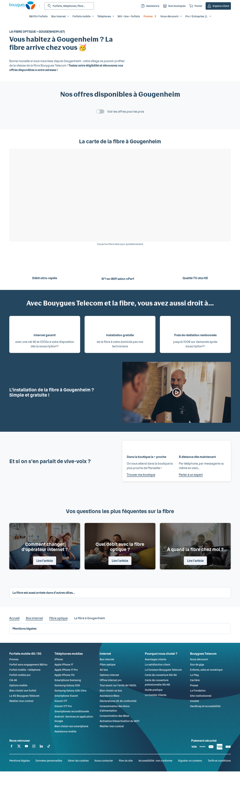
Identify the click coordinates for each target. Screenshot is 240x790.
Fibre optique (58, 618)
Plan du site (126, 760)
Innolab (194, 700)
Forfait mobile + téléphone (25, 669)
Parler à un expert (191, 474)
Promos (150, 16)
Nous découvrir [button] (169, 16)
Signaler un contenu (190, 760)
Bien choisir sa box (111, 690)
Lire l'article (44, 560)
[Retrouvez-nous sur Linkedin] (41, 747)
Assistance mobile (65, 731)
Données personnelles (49, 760)
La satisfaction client (157, 664)
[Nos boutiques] (174, 6)
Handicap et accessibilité (205, 706)
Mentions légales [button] (24, 628)
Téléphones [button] (104, 16)
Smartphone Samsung (67, 680)
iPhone (58, 659)
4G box (104, 669)
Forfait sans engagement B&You (28, 664)
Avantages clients (155, 659)
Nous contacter (103, 760)
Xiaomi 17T (60, 700)
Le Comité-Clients (155, 695)
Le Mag (194, 674)
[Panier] (195, 6)
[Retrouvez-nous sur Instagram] (34, 747)
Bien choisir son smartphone (71, 726)
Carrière (195, 680)
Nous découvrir (199, 659)
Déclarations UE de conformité (118, 700)
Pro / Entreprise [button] (196, 16)
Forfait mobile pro (19, 674)
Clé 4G (13, 680)
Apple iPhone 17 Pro (66, 669)
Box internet (34, 618)
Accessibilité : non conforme (155, 760)
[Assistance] (150, 6)
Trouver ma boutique (141, 474)
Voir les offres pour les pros (125, 111)
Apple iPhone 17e (64, 674)
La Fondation (198, 690)
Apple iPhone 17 (63, 664)
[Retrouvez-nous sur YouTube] (26, 747)
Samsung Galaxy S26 (67, 685)
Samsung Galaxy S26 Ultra (70, 690)
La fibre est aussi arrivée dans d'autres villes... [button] (43, 592)
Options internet (109, 674)
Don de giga (197, 664)
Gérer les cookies (78, 760)
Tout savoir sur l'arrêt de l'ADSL (118, 685)
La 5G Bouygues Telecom (24, 695)
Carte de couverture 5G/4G (161, 674)
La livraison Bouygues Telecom (163, 669)
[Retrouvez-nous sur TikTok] (48, 747)
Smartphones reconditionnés (71, 711)
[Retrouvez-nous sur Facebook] (11, 747)
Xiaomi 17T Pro (63, 706)
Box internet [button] (58, 16)
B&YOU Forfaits (38, 16)
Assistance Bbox (109, 695)
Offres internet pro (111, 680)
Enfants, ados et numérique (206, 669)
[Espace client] (218, 6)
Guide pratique (153, 689)
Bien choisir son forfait (22, 690)
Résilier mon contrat (21, 700)
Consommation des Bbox (114, 715)
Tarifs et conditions (219, 760)
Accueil (14, 618)
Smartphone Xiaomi (66, 695)
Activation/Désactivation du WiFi (119, 721)
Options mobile (18, 685)
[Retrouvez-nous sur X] (19, 747)
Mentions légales (19, 760)
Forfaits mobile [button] (82, 16)
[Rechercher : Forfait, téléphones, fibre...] (69, 6)
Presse (194, 685)
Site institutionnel (200, 695)
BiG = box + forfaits (129, 16)
